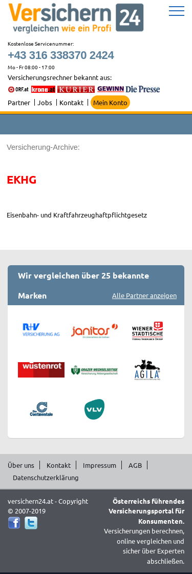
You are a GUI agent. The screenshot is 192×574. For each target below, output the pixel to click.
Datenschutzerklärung (46, 477)
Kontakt (71, 102)
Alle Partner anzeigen (144, 295)
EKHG (21, 179)
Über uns (21, 465)
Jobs (44, 102)
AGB (135, 465)
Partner (19, 102)
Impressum (99, 465)
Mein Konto (110, 102)
